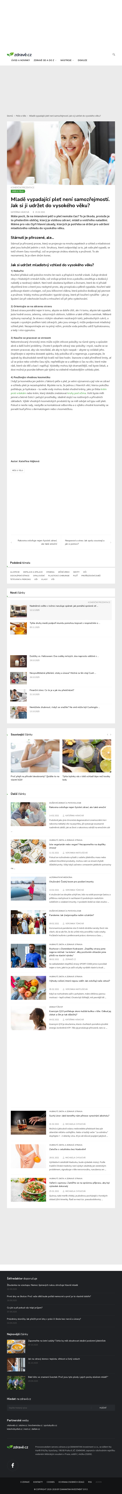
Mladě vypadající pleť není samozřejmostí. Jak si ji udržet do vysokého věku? (65, 115)
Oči (84, 572)
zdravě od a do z (45, 60)
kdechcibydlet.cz (14, 1429)
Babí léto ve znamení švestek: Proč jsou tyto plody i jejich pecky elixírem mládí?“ (68, 1377)
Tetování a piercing (20, 579)
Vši (52, 579)
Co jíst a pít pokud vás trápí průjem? (25, 1307)
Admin (99, 1482)
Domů (10, 115)
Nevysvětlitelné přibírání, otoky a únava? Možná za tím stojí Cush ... (63, 673)
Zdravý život (56, 1007)
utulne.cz (23, 1425)
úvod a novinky (20, 60)
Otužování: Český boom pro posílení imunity (71, 881)
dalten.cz (36, 1429)
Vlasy (44, 579)
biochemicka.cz (35, 1425)
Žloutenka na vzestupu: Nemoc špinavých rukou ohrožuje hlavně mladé (42, 1285)
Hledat (103, 1408)
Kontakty (38, 1482)
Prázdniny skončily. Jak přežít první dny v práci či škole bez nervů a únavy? (44, 1319)
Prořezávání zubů (91, 575)
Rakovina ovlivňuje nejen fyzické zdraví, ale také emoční (77, 807)
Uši (35, 579)
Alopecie (15, 572)
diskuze (82, 60)
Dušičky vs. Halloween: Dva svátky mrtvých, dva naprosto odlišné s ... (64, 656)
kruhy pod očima (76, 393)
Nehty (76, 572)
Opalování (38, 575)
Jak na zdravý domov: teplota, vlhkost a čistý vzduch (54, 1358)
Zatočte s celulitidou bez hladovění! (67, 1149)
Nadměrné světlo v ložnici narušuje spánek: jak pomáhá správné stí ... (64, 605)
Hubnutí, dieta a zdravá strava (65, 840)
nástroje (67, 60)
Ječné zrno (64, 572)
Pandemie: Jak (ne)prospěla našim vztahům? (71, 915)
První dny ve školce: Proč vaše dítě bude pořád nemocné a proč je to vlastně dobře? (49, 1296)
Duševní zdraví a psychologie (65, 803)
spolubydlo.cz (50, 1425)
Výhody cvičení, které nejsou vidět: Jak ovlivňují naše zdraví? (79, 980)
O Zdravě (24, 1482)
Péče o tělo (21, 115)
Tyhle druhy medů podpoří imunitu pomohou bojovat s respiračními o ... (65, 623)
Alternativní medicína (60, 877)
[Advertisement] (61, 88)
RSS (90, 1482)
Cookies (50, 1482)
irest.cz (27, 1429)
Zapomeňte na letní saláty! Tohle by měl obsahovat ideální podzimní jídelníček (67, 1340)
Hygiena (50, 572)
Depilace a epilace (33, 572)
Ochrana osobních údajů (71, 1482)
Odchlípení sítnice (19, 575)
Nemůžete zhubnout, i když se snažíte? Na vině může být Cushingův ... (65, 707)
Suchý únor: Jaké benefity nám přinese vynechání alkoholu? (79, 1115)
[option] (35, 761)
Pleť (75, 575)
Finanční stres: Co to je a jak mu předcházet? (52, 690)
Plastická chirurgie (58, 575)
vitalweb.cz (12, 1425)
